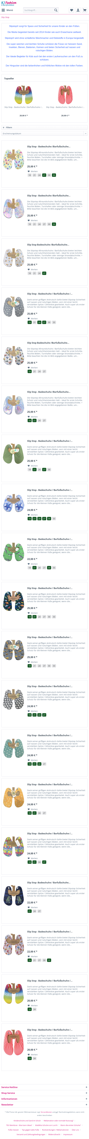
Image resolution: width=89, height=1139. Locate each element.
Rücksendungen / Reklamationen (55, 1130)
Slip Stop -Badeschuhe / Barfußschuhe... (48, 882)
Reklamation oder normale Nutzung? (58, 1120)
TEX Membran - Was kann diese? (19, 1125)
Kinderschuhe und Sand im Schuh (27, 1120)
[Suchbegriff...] (41, 10)
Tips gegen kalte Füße (30, 1130)
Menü (7, 10)
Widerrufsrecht (54, 1134)
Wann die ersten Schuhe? (70, 1125)
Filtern (7, 127)
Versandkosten (46, 1112)
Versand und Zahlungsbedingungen (31, 1134)
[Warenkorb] (84, 10)
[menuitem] (7, 10)
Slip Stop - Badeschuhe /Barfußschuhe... (48, 146)
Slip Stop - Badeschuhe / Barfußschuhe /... (23, 107)
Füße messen (13, 1130)
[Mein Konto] (78, 10)
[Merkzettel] (71, 10)
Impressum (67, 1134)
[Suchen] (56, 10)
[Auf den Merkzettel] (33, 171)
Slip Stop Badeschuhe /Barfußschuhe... (48, 244)
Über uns (75, 1130)
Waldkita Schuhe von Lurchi (46, 1125)
